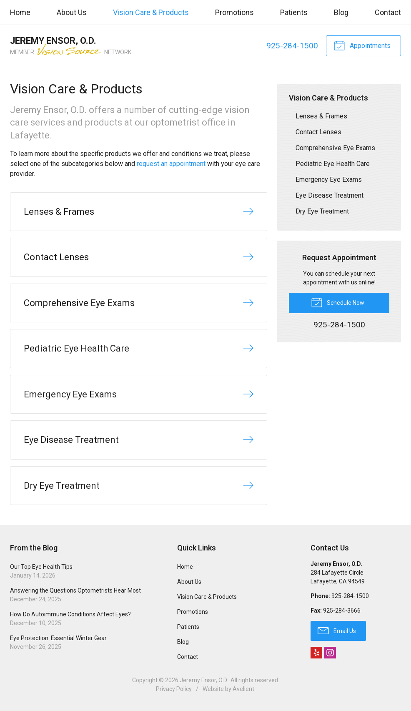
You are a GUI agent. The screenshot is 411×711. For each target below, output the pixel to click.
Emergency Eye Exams (329, 179)
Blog (341, 12)
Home (20, 12)
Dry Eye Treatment (322, 211)
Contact (388, 12)
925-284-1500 (292, 45)
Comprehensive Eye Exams (335, 148)
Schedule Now (337, 302)
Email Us (337, 630)
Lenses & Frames (321, 116)
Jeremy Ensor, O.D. (204, 680)
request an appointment (171, 164)
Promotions (234, 12)
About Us (72, 12)
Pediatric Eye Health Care (333, 164)
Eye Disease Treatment (329, 195)
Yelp (316, 652)
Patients (294, 12)
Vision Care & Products (151, 12)
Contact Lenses (318, 132)
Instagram (330, 652)
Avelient (243, 689)
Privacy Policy (174, 689)
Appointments (362, 45)
